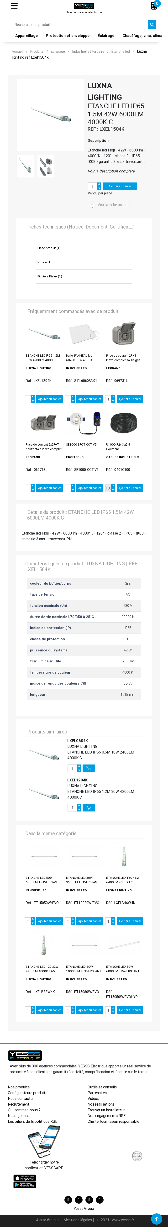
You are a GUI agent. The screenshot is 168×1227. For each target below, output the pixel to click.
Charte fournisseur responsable (113, 1121)
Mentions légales (78, 1219)
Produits (37, 51)
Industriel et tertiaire (88, 51)
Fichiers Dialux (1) (49, 276)
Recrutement (18, 1104)
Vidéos (93, 1098)
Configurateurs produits (27, 1092)
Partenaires (97, 1092)
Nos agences (18, 1115)
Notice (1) (44, 262)
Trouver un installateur (106, 1109)
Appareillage (27, 36)
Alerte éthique (48, 1219)
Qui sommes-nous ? (24, 1109)
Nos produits (19, 1087)
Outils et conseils (102, 1087)
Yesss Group (84, 1208)
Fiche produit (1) (49, 248)
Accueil (17, 51)
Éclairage (106, 36)
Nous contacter (21, 1098)
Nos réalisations (101, 1104)
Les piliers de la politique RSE (32, 1121)
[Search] (80, 25)
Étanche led (120, 51)
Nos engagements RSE (107, 1115)
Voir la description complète (111, 171)
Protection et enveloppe (68, 36)
